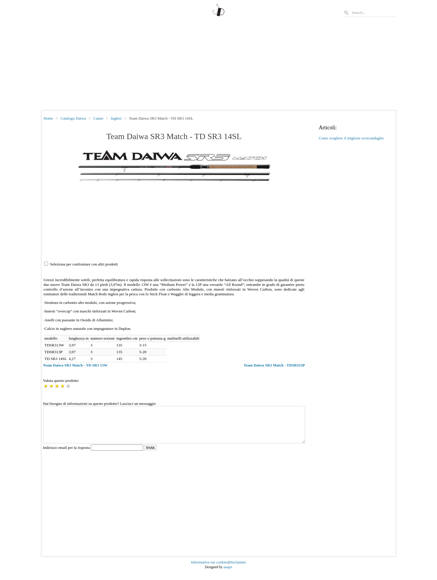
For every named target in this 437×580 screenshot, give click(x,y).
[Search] (373, 12)
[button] (174, 167)
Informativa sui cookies (209, 569)
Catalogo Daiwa (73, 118)
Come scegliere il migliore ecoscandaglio (351, 138)
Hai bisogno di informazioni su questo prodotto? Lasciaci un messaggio (99, 403)
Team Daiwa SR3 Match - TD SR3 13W (75, 365)
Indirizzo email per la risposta (93, 454)
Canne (98, 118)
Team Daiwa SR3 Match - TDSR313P (274, 365)
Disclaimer (237, 569)
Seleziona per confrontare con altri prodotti (84, 264)
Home (48, 118)
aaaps (227, 574)
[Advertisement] (219, 66)
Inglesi (116, 118)
